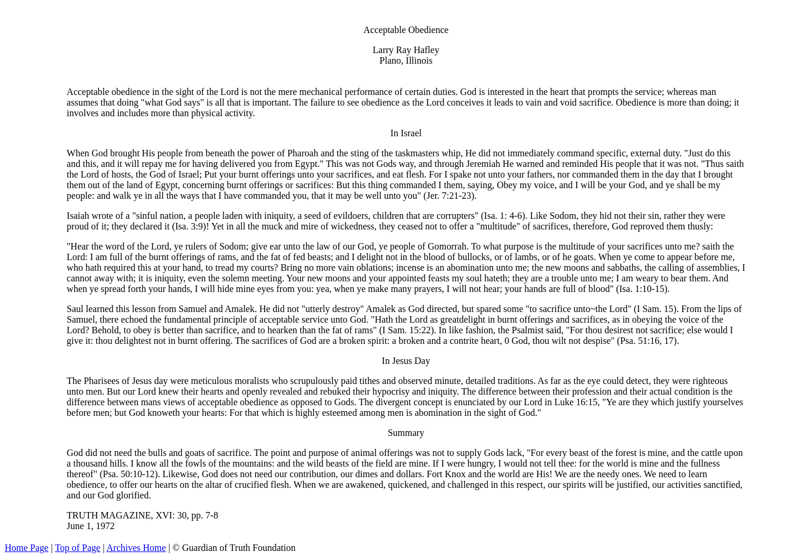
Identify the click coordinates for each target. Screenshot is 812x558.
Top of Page (77, 548)
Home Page (26, 548)
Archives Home (136, 548)
